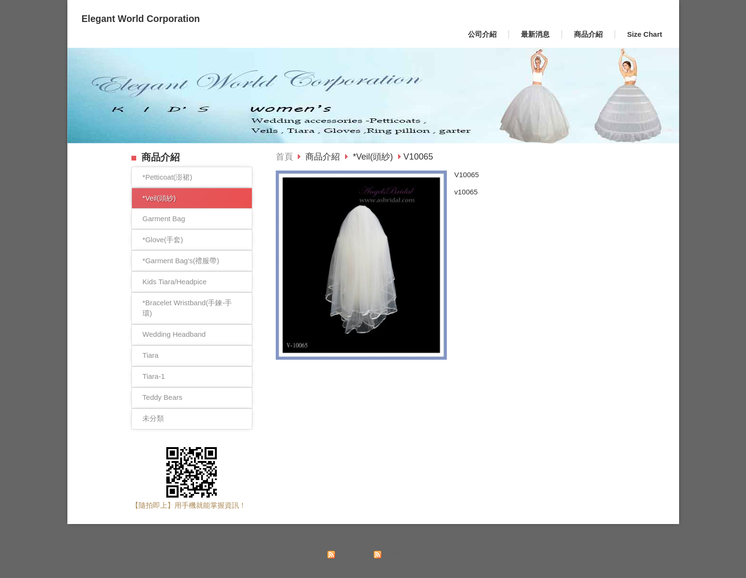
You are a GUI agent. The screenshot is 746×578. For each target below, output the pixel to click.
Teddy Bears (162, 397)
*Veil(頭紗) (159, 198)
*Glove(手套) (162, 239)
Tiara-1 (153, 376)
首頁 (284, 156)
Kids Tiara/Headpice (174, 282)
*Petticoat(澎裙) (167, 177)
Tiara (150, 355)
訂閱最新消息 (353, 554)
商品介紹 (323, 156)
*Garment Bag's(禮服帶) (180, 261)
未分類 (153, 418)
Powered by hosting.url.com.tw (620, 565)
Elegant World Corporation (141, 18)
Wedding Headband (173, 334)
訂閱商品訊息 (400, 554)
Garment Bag (163, 218)
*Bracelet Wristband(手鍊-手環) (187, 308)
